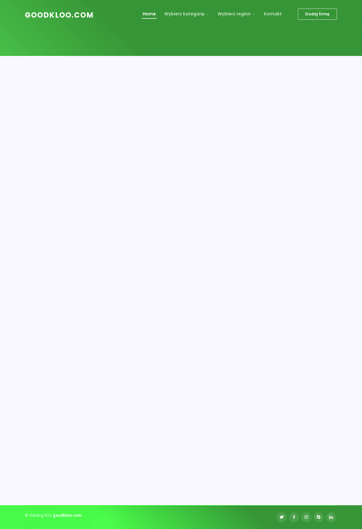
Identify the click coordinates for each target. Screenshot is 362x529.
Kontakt (273, 14)
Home (149, 14)
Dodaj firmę (317, 14)
